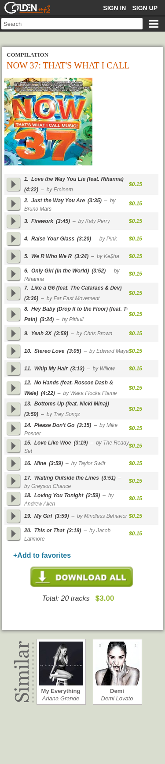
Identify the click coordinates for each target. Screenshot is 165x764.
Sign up (145, 7)
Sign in (114, 7)
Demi (117, 691)
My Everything (61, 691)
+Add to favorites (42, 555)
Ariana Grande (61, 698)
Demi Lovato (117, 698)
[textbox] (72, 23)
